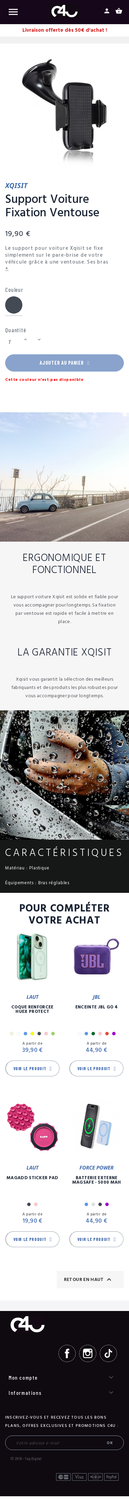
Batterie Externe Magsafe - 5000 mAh (96, 1183)
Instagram (87, 1356)
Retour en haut (88, 1282)
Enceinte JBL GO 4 (96, 1010)
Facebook (67, 1356)
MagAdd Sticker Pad (32, 1181)
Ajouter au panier (65, 364)
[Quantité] (13, 342)
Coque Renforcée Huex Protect (32, 1012)
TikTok (108, 1356)
